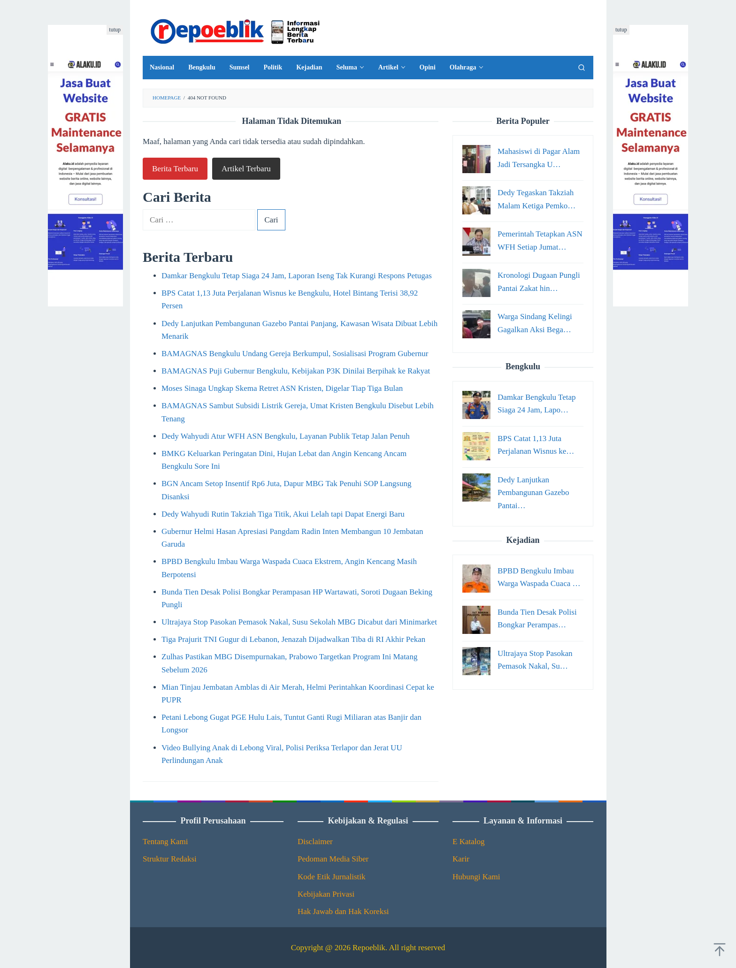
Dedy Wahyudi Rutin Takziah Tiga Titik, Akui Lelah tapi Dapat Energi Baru (283, 514)
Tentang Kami (165, 841)
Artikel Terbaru (246, 168)
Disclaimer (315, 841)
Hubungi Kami (476, 876)
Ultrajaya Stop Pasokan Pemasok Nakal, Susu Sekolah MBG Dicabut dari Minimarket (299, 621)
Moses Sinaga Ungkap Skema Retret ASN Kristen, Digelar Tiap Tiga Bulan (282, 388)
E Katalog (468, 841)
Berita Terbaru (175, 168)
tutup (115, 29)
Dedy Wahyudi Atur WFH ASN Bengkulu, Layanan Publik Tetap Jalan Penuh (285, 436)
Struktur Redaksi (170, 858)
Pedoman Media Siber (333, 858)
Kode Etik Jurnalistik (331, 876)
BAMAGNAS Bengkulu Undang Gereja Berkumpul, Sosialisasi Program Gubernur (295, 353)
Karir (460, 858)
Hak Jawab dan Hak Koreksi (343, 911)
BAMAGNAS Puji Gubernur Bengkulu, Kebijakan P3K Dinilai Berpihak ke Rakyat (295, 370)
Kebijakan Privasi (326, 894)
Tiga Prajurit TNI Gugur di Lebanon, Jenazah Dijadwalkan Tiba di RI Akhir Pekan (293, 639)
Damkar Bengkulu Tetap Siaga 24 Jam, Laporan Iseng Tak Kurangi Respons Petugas (296, 275)
